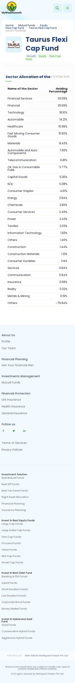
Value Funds (9, 550)
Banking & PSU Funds (15, 576)
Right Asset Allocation (15, 497)
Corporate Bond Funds (16, 602)
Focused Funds (11, 543)
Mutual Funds (26, 25)
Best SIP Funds (10, 484)
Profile (6, 341)
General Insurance (14, 413)
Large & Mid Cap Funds (16, 530)
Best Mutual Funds (13, 478)
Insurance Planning (14, 510)
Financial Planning (13, 503)
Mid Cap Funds (11, 556)
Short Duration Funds (15, 589)
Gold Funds (9, 625)
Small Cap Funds (12, 562)
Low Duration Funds (14, 596)
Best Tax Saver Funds (15, 490)
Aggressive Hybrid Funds (17, 638)
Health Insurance (13, 406)
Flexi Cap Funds (11, 537)
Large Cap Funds (12, 524)
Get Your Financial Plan (18, 365)
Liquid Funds (9, 583)
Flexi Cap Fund (15, 28)
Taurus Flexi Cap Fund (43, 28)
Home (10, 25)
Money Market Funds (14, 609)
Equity (44, 25)
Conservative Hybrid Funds (18, 631)
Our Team (9, 348)
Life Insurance (11, 400)
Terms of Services (14, 442)
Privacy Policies (12, 449)
